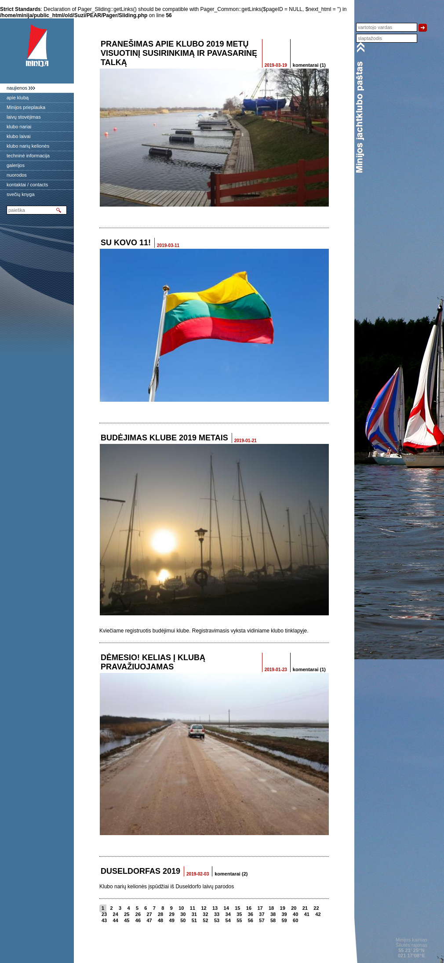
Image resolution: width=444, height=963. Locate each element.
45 (126, 920)
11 (192, 908)
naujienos (17, 88)
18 (271, 908)
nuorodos (17, 175)
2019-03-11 (168, 245)
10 (181, 908)
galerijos (16, 165)
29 (172, 914)
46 (138, 920)
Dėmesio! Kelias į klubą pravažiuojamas (153, 662)
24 (115, 914)
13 (215, 908)
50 (183, 920)
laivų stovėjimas (24, 117)
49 (172, 920)
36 (250, 914)
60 (295, 920)
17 (259, 908)
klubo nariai (19, 126)
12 (203, 908)
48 (160, 920)
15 (237, 908)
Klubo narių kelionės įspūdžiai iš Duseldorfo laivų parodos (166, 886)
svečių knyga (21, 194)
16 (248, 908)
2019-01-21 (245, 440)
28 (160, 914)
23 (104, 914)
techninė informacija (28, 155)
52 (205, 920)
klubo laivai (18, 136)
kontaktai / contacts (27, 184)
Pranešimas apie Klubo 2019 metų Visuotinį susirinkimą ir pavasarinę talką (179, 53)
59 (284, 920)
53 (216, 920)
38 (273, 914)
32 (205, 914)
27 (149, 914)
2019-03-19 (276, 65)
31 (194, 914)
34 (228, 914)
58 (273, 920)
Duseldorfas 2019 (140, 871)
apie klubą (18, 97)
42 (317, 914)
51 (194, 920)
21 (305, 908)
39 (284, 914)
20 (293, 908)
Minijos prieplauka (26, 107)
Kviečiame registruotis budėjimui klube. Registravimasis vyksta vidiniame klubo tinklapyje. (204, 631)
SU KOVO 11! (126, 242)
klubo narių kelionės (28, 146)
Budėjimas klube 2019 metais (164, 437)
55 (239, 920)
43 (104, 920)
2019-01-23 (276, 669)
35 (239, 914)
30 (183, 914)
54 (228, 920)
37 (261, 914)
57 (261, 920)
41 (306, 914)
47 (149, 920)
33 (216, 914)
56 (250, 920)
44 (115, 920)
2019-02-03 (197, 874)
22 (316, 908)
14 (226, 908)
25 (126, 914)
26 (138, 914)
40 (295, 914)
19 (282, 908)
